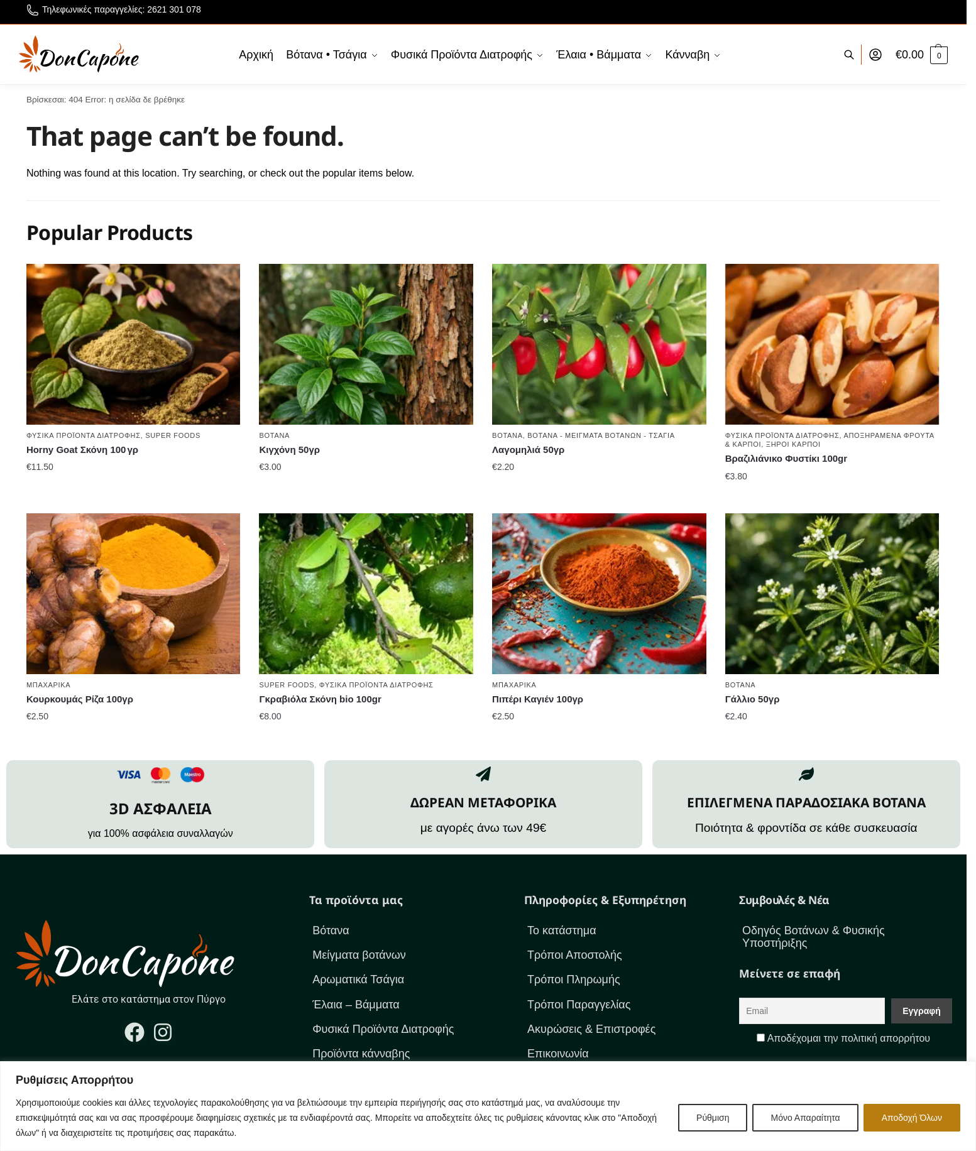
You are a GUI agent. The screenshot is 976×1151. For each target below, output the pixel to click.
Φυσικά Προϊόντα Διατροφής (83, 435)
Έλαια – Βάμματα (356, 1004)
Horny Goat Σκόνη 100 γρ (82, 449)
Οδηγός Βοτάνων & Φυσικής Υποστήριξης (813, 936)
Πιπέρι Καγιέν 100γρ (537, 699)
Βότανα (274, 435)
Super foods (172, 435)
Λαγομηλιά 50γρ (528, 449)
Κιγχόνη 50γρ (289, 449)
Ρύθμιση (712, 1118)
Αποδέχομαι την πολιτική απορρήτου (848, 1038)
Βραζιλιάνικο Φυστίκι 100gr (786, 458)
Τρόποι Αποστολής (574, 955)
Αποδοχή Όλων (912, 1118)
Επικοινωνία (558, 1053)
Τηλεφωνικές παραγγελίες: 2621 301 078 (113, 12)
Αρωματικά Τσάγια (358, 979)
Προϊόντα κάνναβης (361, 1053)
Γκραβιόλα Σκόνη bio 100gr (320, 699)
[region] (488, 1106)
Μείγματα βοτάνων (358, 955)
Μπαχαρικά (48, 685)
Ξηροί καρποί (793, 444)
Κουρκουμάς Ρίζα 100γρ (79, 699)
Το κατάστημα (561, 930)
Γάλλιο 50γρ (752, 699)
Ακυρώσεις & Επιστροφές (591, 1029)
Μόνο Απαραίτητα (805, 1118)
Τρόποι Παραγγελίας (578, 1004)
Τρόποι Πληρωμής (573, 979)
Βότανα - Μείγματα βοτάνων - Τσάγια (601, 435)
